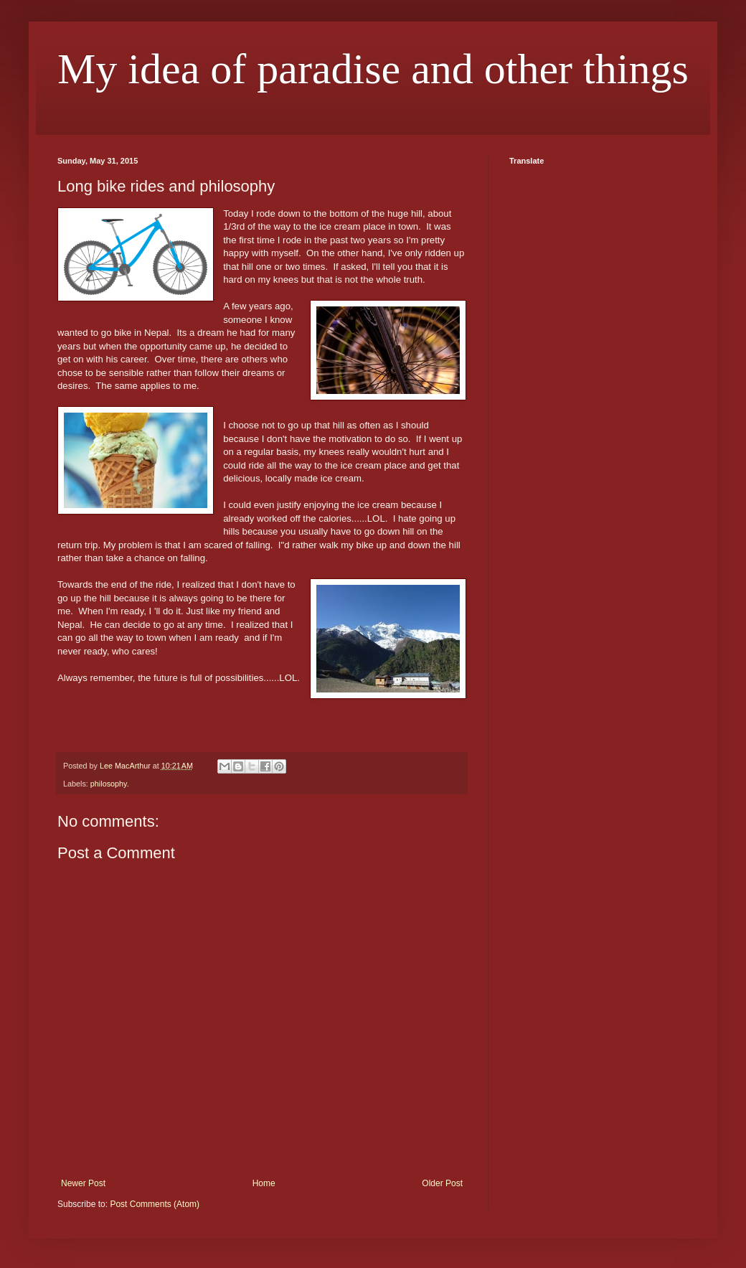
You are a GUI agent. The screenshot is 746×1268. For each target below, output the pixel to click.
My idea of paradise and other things (373, 69)
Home (263, 1183)
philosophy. (109, 783)
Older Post (442, 1183)
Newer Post (83, 1183)
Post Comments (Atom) (154, 1204)
